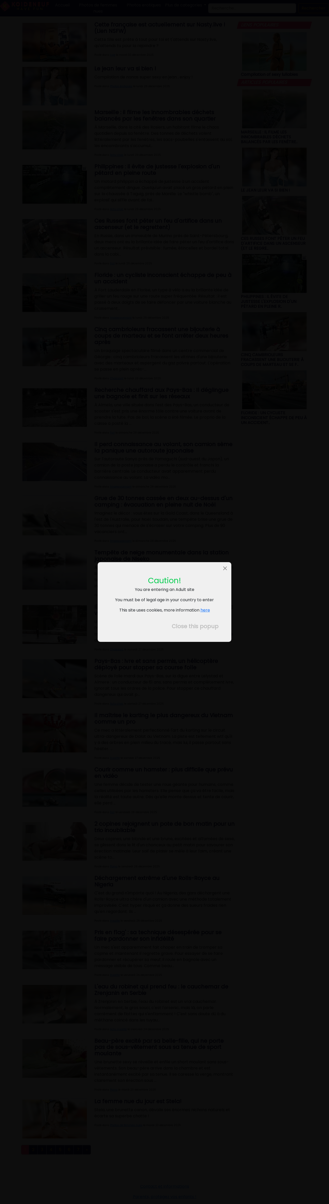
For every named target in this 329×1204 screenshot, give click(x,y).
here (205, 610)
